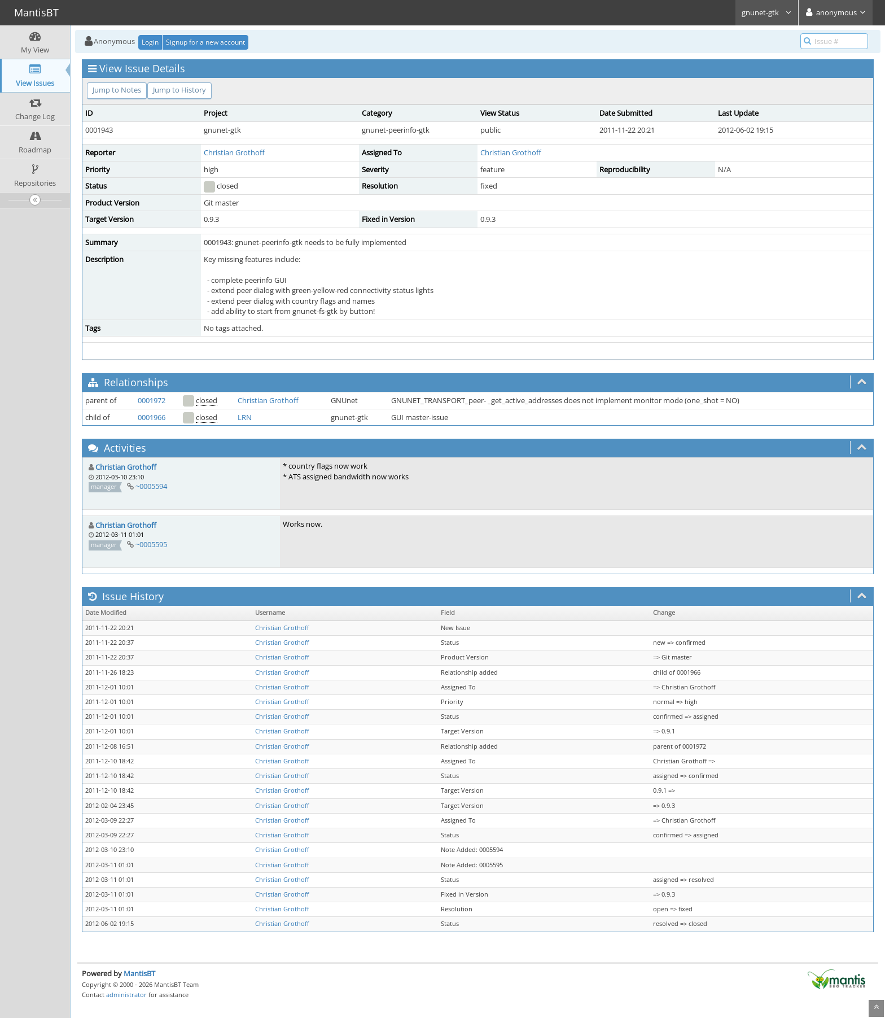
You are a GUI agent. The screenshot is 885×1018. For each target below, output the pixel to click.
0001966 (151, 417)
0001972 (151, 400)
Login (150, 42)
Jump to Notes (117, 90)
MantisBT (139, 973)
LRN (245, 417)
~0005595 (151, 544)
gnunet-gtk (767, 12)
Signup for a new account (205, 42)
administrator (126, 994)
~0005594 (151, 486)
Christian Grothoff (234, 152)
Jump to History (179, 90)
